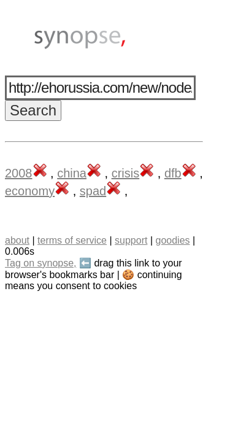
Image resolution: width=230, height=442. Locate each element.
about (17, 240)
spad (93, 191)
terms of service (72, 240)
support (131, 240)
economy (30, 191)
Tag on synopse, (41, 263)
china (71, 173)
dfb (173, 173)
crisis (126, 173)
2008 (19, 173)
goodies (172, 240)
